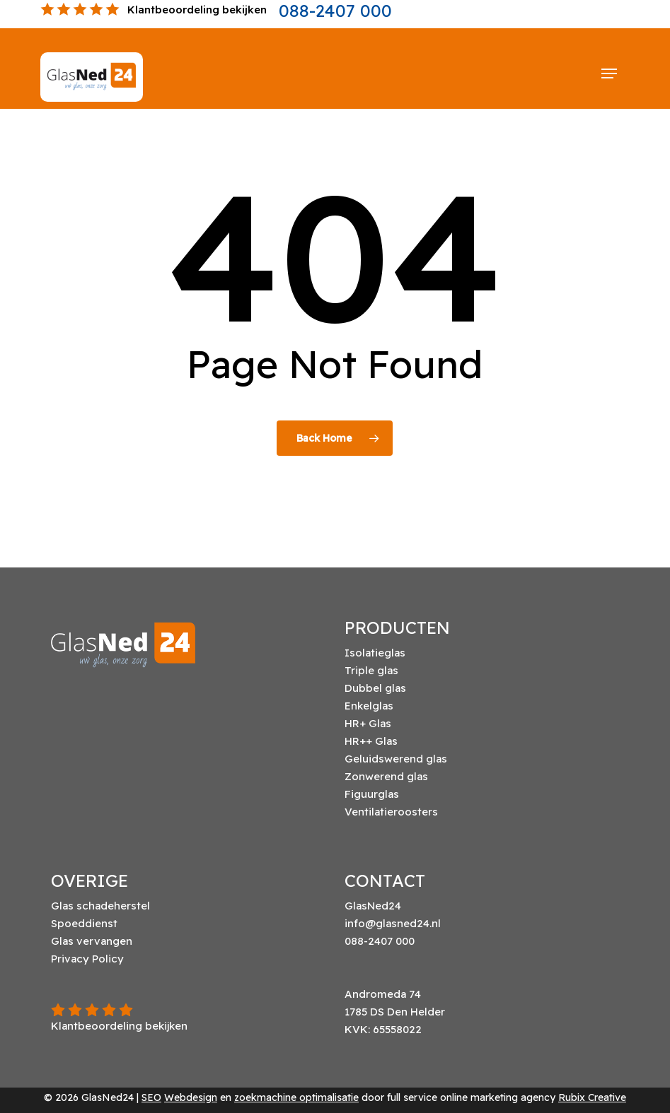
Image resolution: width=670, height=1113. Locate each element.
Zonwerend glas (386, 776)
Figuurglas (372, 794)
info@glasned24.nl (393, 923)
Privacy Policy (87, 958)
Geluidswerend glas (396, 758)
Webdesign (190, 1097)
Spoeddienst (84, 923)
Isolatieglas (375, 652)
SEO (151, 1097)
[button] (609, 73)
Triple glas (371, 670)
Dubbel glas (375, 688)
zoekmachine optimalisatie (296, 1097)
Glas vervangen (91, 941)
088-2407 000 (335, 10)
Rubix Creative (592, 1097)
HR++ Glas (371, 741)
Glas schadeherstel (100, 905)
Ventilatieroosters (391, 811)
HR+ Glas (368, 723)
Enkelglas (369, 705)
